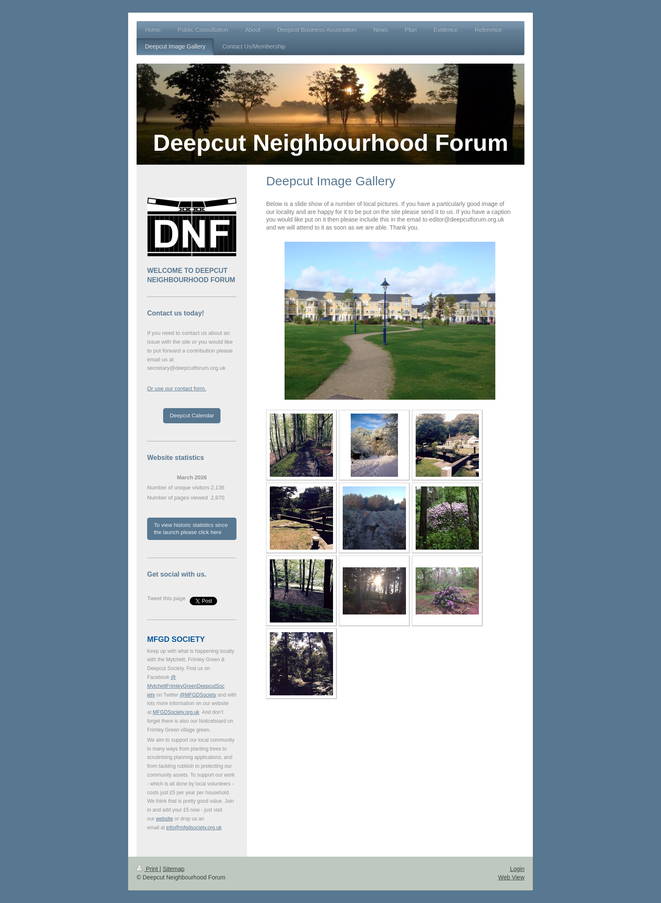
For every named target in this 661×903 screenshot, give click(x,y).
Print (148, 869)
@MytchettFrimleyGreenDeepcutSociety (185, 686)
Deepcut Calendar (192, 415)
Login (517, 869)
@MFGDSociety (198, 695)
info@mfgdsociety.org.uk (193, 828)
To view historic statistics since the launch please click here (191, 529)
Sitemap (173, 869)
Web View (511, 877)
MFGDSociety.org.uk (176, 712)
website (164, 819)
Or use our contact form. (176, 388)
